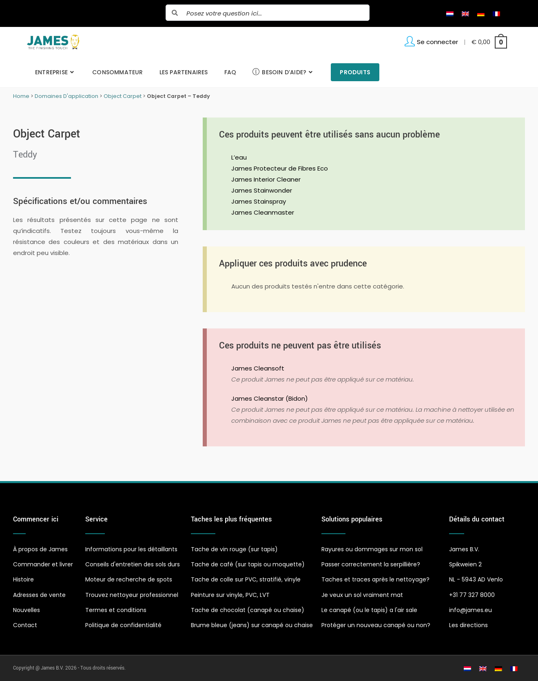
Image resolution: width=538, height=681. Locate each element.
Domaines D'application (66, 96)
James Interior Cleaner (266, 179)
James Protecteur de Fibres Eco (279, 168)
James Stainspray (258, 201)
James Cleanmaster (262, 212)
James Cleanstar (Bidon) (269, 398)
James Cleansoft (257, 368)
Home (21, 96)
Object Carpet (123, 96)
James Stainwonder (261, 190)
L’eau (239, 157)
